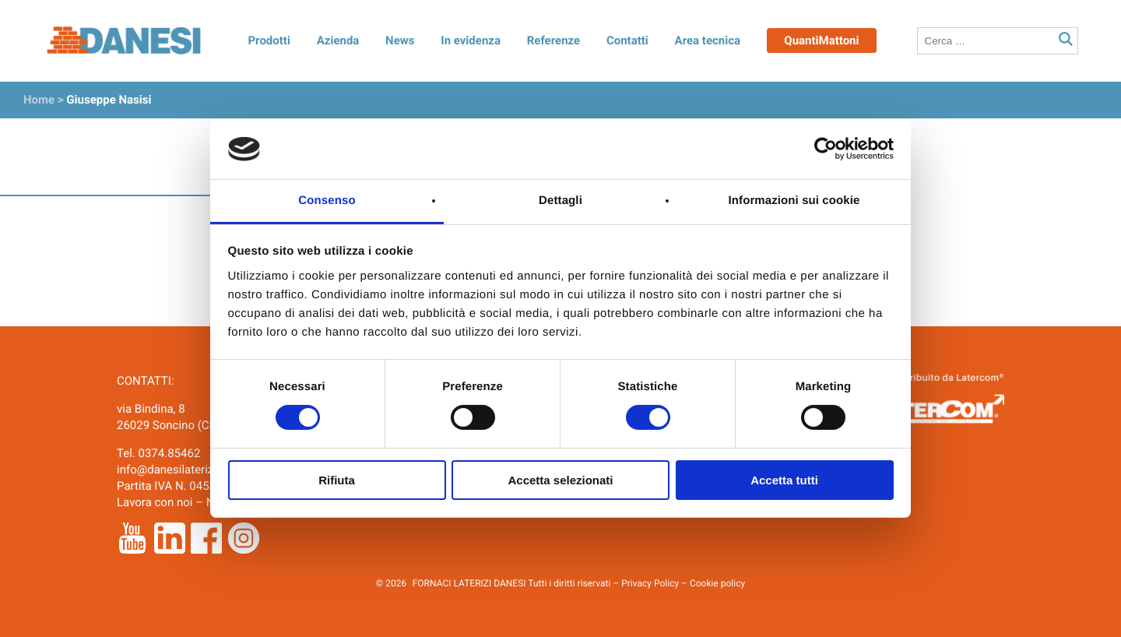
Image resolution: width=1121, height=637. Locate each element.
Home (38, 100)
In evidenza (471, 40)
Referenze (553, 40)
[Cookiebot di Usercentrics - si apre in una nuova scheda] (825, 148)
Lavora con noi (154, 502)
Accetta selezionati (560, 480)
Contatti (627, 40)
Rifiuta (336, 480)
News (399, 40)
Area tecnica (708, 40)
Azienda (338, 40)
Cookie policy (717, 583)
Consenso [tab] (326, 200)
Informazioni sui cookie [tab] (794, 200)
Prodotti (269, 40)
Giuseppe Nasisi (108, 100)
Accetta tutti (784, 480)
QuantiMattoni (821, 40)
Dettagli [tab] (560, 200)
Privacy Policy (650, 583)
